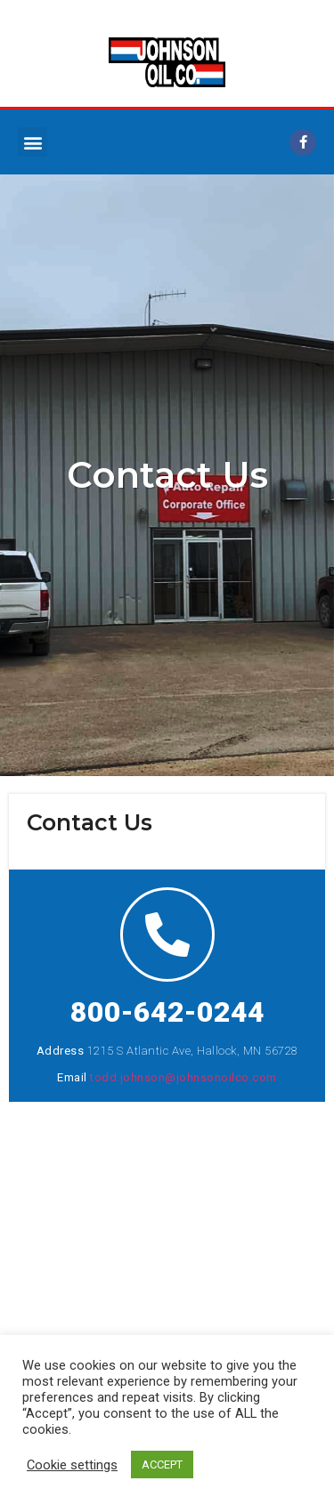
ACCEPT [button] (162, 1464)
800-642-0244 (167, 1012)
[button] (32, 142)
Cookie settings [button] (72, 1465)
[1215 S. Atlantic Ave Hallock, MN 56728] (167, 1235)
